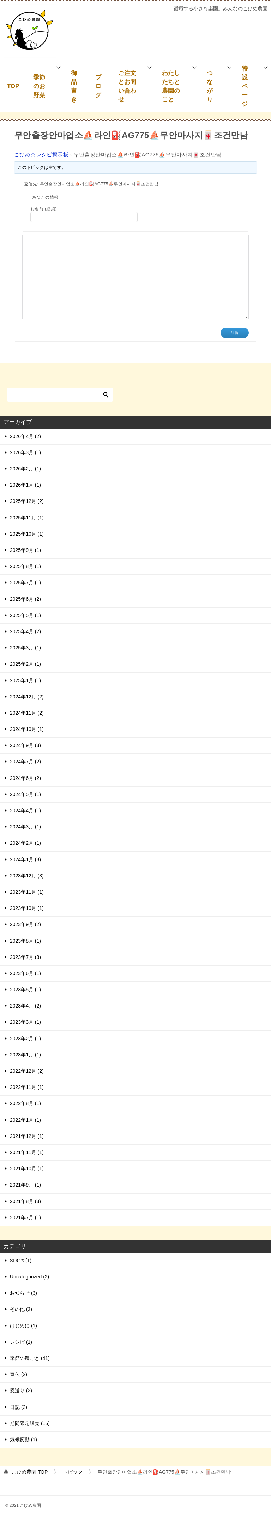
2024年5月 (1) (25, 794)
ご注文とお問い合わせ (127, 86)
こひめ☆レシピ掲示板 (41, 155)
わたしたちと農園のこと (171, 86)
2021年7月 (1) (25, 1217)
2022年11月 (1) (27, 1087)
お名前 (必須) (43, 209)
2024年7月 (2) (25, 761)
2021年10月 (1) (27, 1168)
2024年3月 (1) (25, 827)
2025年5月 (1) (25, 615)
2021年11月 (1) (27, 1152)
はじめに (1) (23, 1326)
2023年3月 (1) (25, 1022)
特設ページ (245, 86)
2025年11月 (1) (27, 517)
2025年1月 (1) (25, 680)
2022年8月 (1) (25, 1103)
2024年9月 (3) (25, 745)
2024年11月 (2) (27, 713)
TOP (13, 86)
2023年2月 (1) (25, 1038)
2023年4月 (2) (25, 1006)
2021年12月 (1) (27, 1136)
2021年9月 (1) (25, 1185)
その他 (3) (21, 1309)
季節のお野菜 (39, 86)
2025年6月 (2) (25, 599)
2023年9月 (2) (25, 924)
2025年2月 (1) (25, 664)
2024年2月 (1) (25, 843)
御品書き (74, 86)
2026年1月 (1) (25, 485)
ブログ (98, 86)
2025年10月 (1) (27, 534)
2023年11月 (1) (27, 892)
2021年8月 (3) (25, 1201)
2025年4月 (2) (25, 631)
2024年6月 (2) (25, 778)
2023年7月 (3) (25, 957)
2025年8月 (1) (25, 566)
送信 (234, 333)
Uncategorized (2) (29, 1277)
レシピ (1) (21, 1342)
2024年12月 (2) (27, 697)
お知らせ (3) (23, 1293)
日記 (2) (18, 1407)
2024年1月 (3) (25, 859)
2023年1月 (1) (25, 1055)
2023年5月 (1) (25, 989)
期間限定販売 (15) (30, 1423)
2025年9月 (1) (25, 550)
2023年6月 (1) (25, 973)
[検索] (60, 395)
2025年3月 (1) (25, 648)
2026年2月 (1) (25, 469)
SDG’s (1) (20, 1260)
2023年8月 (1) (25, 941)
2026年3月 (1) (25, 452)
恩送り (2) (21, 1390)
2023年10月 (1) (27, 908)
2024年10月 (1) (27, 729)
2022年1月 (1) (25, 1120)
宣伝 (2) (18, 1374)
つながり (210, 86)
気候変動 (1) (23, 1439)
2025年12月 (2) (27, 501)
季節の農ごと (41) (30, 1358)
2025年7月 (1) (25, 582)
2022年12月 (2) (27, 1071)
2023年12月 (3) (27, 876)
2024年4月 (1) (25, 810)
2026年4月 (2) (25, 436)
